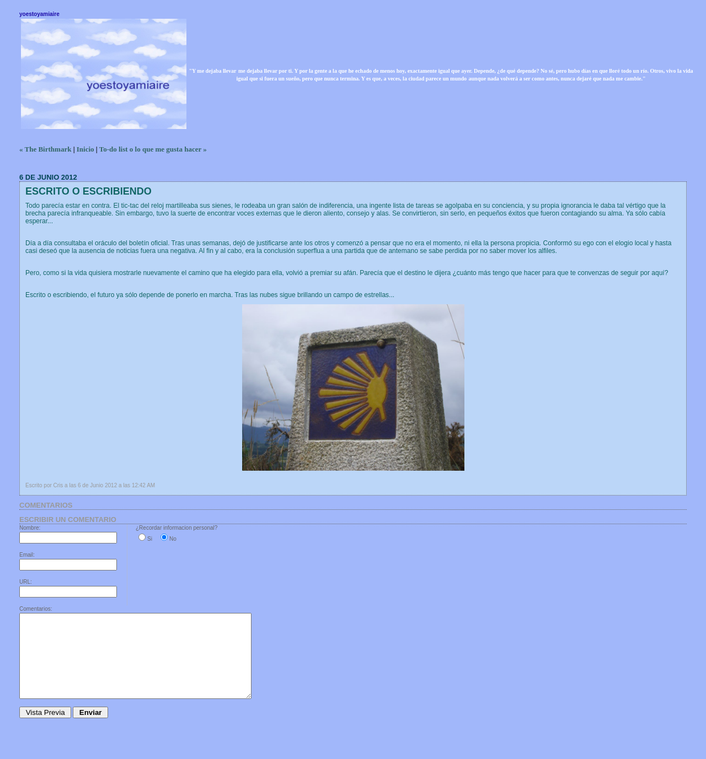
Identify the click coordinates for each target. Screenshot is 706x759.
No (172, 539)
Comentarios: (35, 609)
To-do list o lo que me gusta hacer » (153, 149)
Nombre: (29, 528)
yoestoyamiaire (39, 14)
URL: (25, 582)
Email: (27, 555)
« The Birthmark (45, 149)
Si (149, 539)
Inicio (85, 149)
